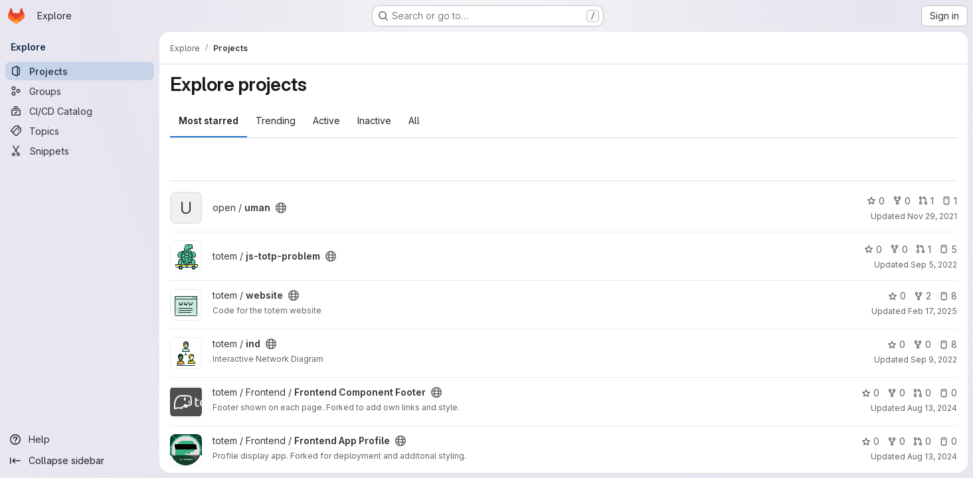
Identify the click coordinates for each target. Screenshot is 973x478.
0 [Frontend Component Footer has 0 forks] (896, 392)
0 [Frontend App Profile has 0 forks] (896, 441)
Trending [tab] (276, 120)
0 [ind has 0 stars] (896, 344)
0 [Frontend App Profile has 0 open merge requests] (922, 441)
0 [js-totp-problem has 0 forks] (899, 249)
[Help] (79, 439)
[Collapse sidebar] (79, 460)
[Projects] (79, 71)
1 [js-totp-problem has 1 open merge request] (923, 249)
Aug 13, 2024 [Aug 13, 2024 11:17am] (932, 456)
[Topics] (79, 130)
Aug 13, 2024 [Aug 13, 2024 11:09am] (932, 408)
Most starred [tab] (208, 120)
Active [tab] (326, 120)
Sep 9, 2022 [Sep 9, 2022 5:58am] (934, 359)
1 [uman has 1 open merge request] (926, 200)
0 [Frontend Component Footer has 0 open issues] (948, 392)
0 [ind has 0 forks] (922, 344)
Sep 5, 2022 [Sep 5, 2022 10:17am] (934, 265)
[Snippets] (79, 150)
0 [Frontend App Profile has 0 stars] (870, 441)
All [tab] (414, 120)
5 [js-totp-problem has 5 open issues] (948, 249)
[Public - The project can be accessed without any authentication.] (281, 207)
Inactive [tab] (374, 120)
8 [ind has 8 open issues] (948, 344)
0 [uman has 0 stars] (876, 200)
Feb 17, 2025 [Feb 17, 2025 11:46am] (932, 311)
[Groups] (79, 91)
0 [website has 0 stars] (897, 295)
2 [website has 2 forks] (922, 295)
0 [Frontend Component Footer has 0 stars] (870, 392)
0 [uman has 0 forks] (902, 200)
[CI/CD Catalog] (79, 111)
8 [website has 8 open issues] (948, 295)
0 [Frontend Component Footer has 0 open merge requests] (922, 392)
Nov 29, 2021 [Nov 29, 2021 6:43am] (932, 216)
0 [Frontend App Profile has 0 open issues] (948, 441)
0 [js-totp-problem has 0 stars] (873, 249)
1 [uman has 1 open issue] (949, 200)
